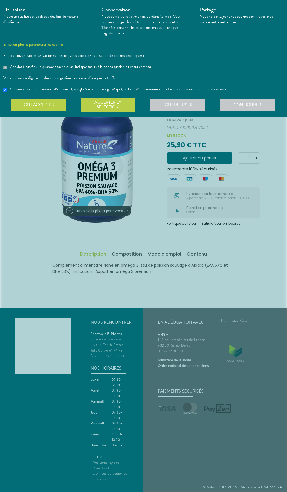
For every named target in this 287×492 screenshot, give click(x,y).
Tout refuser (179, 104)
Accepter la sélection (108, 105)
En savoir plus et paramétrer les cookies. (33, 44)
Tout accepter (38, 104)
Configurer (248, 104)
